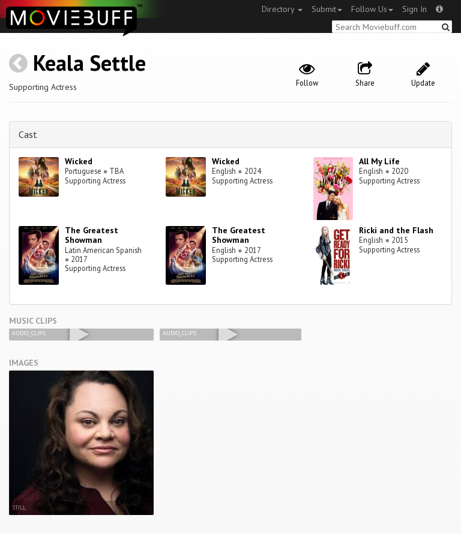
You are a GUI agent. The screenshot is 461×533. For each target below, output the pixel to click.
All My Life (379, 161)
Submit (327, 9)
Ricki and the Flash (396, 230)
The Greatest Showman (91, 235)
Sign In (414, 9)
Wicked (78, 161)
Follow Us (372, 9)
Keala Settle (89, 63)
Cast (28, 134)
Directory (282, 9)
